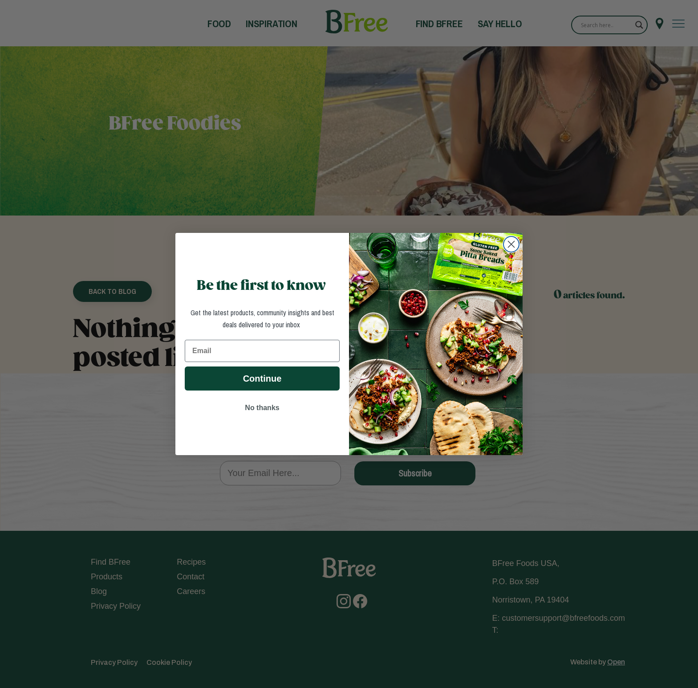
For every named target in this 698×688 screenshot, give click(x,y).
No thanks (262, 407)
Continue (262, 378)
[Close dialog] (511, 244)
